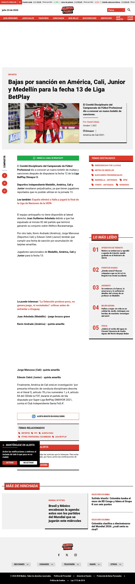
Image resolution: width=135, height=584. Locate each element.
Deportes (24, 433)
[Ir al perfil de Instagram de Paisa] (75, 555)
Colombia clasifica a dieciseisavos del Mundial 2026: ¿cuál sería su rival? (111, 526)
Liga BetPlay (59, 437)
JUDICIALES (28, 18)
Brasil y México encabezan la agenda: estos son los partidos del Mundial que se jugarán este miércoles (65, 513)
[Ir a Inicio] (67, 10)
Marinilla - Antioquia (106, 180)
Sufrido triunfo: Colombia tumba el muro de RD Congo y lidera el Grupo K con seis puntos (112, 501)
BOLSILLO (73, 18)
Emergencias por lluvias (108, 165)
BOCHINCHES (89, 18)
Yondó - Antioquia (104, 185)
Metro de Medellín (104, 170)
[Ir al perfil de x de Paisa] (67, 555)
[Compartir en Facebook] (4, 175)
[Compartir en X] (4, 183)
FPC (34, 433)
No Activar (28, 463)
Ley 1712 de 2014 (78, 581)
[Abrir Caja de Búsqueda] (129, 10)
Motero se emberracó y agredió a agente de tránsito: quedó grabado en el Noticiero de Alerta (115, 254)
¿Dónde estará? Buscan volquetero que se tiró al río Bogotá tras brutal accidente (113, 273)
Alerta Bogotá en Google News (48, 416)
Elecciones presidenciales (108, 175)
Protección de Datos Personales (109, 576)
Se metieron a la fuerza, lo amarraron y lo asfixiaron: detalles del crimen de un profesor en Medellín (113, 292)
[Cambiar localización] (116, 10)
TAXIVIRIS (43, 18)
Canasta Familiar (8, 2)
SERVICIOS (106, 18)
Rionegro (124, 185)
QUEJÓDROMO (10, 18)
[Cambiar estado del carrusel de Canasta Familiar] (20, 2)
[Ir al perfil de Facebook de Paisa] (58, 555)
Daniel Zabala (93, 122)
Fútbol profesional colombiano (34, 437)
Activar (9, 462)
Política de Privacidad (62, 576)
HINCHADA (58, 18)
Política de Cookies (57, 581)
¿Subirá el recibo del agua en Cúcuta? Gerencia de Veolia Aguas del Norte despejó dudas (115, 331)
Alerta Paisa (46, 433)
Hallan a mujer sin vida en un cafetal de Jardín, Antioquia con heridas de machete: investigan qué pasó (115, 312)
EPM (125, 180)
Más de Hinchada (22, 486)
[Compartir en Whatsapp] (4, 191)
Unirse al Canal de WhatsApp (48, 158)
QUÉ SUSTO (119, 18)
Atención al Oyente (84, 576)
